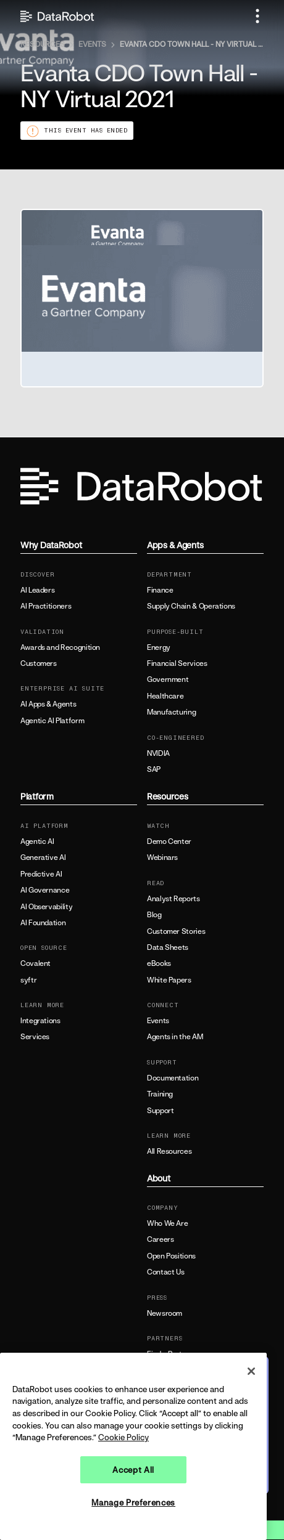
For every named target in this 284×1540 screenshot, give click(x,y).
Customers (38, 663)
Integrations (40, 1020)
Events (158, 1020)
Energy (158, 647)
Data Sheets (167, 947)
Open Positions (171, 1256)
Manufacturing (171, 712)
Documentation (172, 1078)
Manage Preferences (133, 1502)
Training (160, 1094)
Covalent (35, 963)
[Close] (251, 1371)
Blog (154, 914)
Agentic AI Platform (52, 720)
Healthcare (165, 696)
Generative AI (42, 857)
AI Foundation (42, 922)
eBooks (159, 963)
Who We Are (167, 1223)
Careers (160, 1239)
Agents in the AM (175, 1036)
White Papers (169, 980)
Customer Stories (176, 931)
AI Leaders (37, 590)
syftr (28, 980)
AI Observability (46, 906)
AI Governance (44, 890)
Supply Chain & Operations (191, 606)
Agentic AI (37, 841)
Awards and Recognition (60, 647)
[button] (257, 16)
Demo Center (169, 841)
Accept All (133, 1470)
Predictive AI (41, 874)
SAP (154, 769)
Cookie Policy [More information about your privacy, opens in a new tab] (123, 1437)
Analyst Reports (173, 898)
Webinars (162, 857)
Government (167, 679)
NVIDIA (158, 753)
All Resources (169, 1151)
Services (34, 1036)
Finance (160, 590)
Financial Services (177, 663)
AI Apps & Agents (48, 704)
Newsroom (164, 1313)
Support (160, 1110)
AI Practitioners (45, 606)
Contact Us (165, 1272)
